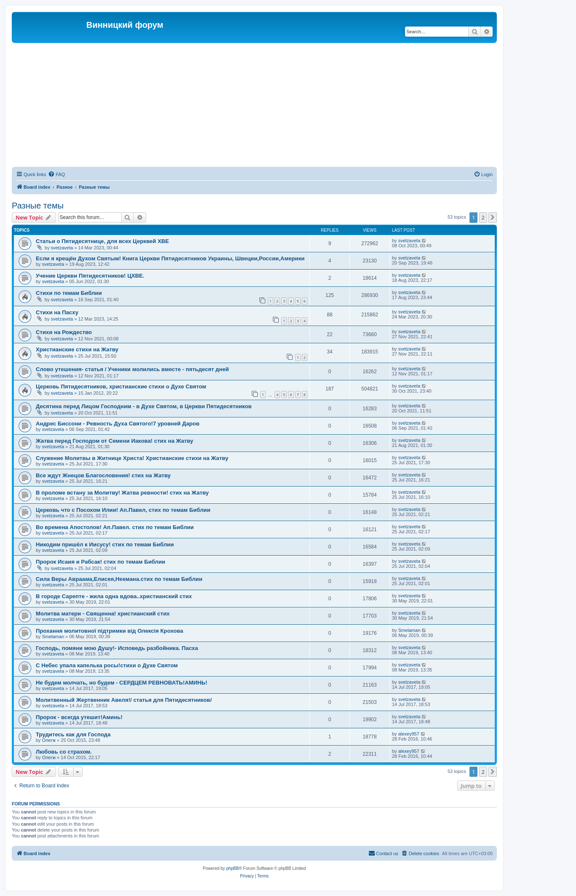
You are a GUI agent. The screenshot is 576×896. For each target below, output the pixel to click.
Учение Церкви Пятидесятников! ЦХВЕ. (90, 276)
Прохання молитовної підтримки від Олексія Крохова (109, 631)
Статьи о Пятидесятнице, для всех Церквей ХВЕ (102, 241)
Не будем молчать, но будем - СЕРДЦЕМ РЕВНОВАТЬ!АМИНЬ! (121, 682)
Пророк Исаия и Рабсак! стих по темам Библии (100, 562)
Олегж (49, 740)
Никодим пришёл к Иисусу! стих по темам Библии (105, 544)
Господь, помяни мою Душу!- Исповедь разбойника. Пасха (117, 648)
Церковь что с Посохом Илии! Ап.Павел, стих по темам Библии (123, 510)
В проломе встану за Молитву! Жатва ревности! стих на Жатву (122, 492)
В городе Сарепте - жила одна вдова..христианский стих (114, 596)
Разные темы (38, 205)
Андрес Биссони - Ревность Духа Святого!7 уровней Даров (118, 423)
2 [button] (483, 217)
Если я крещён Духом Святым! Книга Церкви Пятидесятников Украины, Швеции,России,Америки (170, 258)
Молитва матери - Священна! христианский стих (103, 613)
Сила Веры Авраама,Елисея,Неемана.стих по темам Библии (119, 579)
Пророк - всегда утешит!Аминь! (79, 717)
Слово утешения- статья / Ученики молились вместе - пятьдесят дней (132, 369)
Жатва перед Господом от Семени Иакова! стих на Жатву (114, 441)
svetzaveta (62, 247)
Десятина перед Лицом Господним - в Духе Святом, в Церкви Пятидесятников (144, 406)
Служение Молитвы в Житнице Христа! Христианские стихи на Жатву (132, 458)
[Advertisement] (254, 106)
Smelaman (53, 636)
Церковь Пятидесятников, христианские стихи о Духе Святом (121, 386)
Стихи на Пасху (57, 312)
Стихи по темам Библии (69, 293)
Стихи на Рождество (64, 332)
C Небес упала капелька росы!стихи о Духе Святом (107, 665)
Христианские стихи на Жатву (77, 349)
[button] (492, 217)
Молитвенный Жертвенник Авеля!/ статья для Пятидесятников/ (124, 700)
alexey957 (408, 733)
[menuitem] (56, 174)
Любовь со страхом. (64, 752)
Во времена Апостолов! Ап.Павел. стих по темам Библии (115, 527)
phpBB (232, 868)
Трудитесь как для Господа (73, 734)
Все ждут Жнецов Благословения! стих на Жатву (103, 475)
